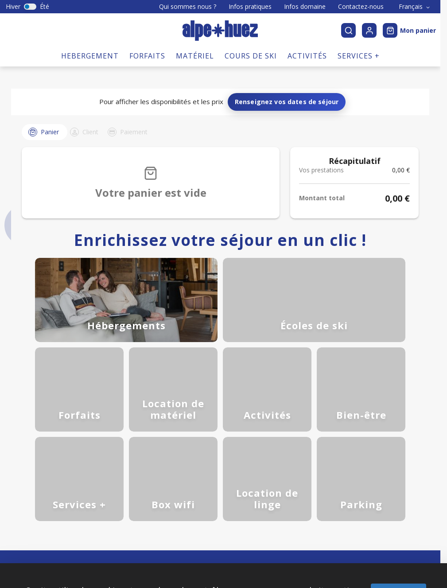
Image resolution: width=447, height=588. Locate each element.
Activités (307, 11)
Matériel (195, 11)
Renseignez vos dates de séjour (287, 57)
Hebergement (90, 11)
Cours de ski (251, 11)
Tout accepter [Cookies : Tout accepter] (398, 546)
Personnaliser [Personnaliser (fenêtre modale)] (247, 560)
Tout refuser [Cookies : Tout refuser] (188, 560)
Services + (359, 11)
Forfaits (147, 11)
